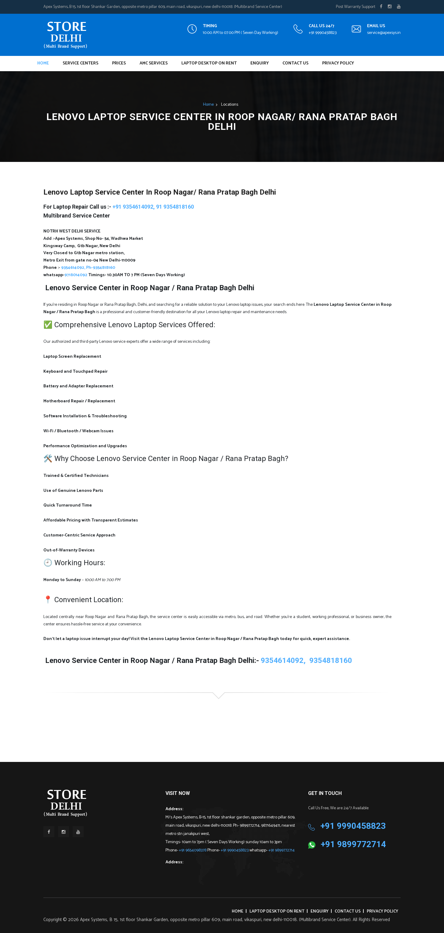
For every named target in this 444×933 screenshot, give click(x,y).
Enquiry (259, 63)
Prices (119, 63)
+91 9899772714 (281, 850)
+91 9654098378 (193, 850)
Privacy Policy (338, 63)
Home (43, 63)
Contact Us (295, 63)
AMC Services (154, 63)
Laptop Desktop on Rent (209, 63)
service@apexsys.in (384, 32)
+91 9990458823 (323, 32)
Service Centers (80, 63)
